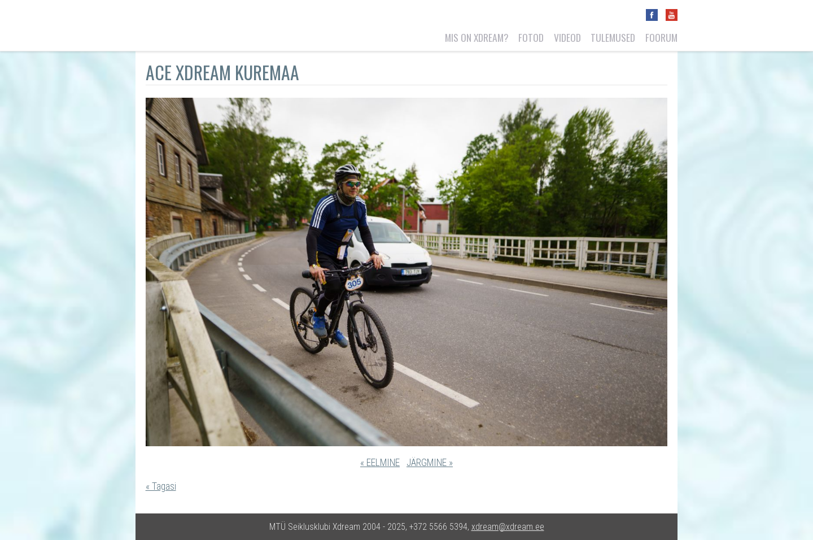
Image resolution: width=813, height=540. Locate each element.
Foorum (661, 37)
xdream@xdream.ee (507, 526)
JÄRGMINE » (429, 462)
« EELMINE (380, 462)
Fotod (531, 37)
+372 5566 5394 (438, 526)
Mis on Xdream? (477, 37)
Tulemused (613, 37)
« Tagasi (161, 486)
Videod (567, 37)
